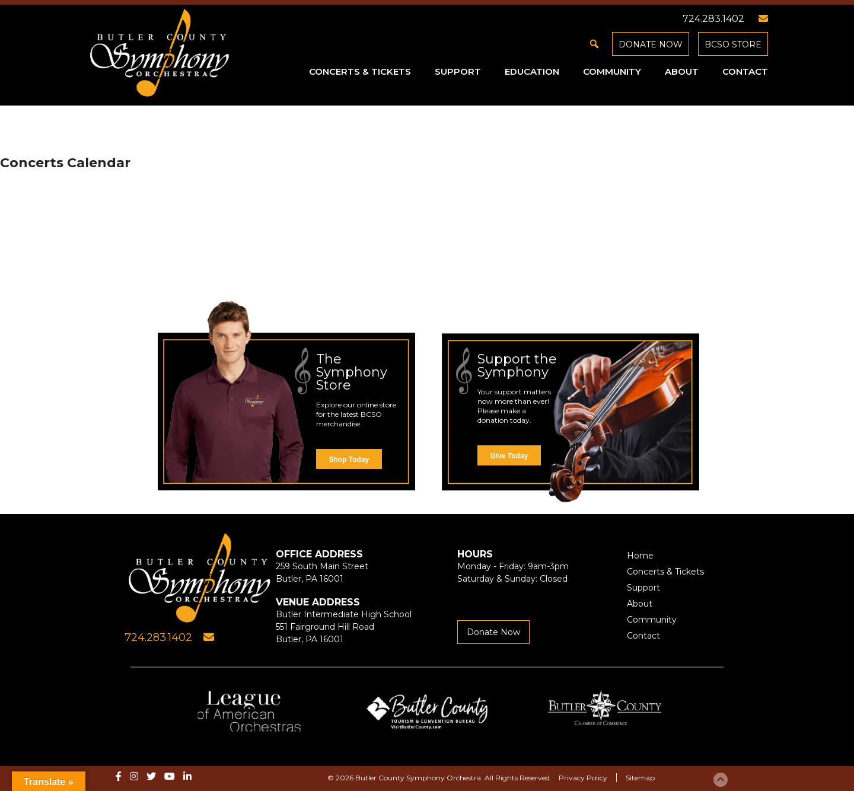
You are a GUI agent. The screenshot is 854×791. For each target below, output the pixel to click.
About (682, 71)
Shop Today (349, 459)
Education (532, 71)
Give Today (509, 456)
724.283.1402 (713, 18)
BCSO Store (733, 44)
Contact (745, 71)
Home (640, 555)
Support (458, 71)
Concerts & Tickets (360, 71)
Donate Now (651, 44)
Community (612, 71)
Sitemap (640, 777)
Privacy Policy (583, 777)
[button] (594, 44)
